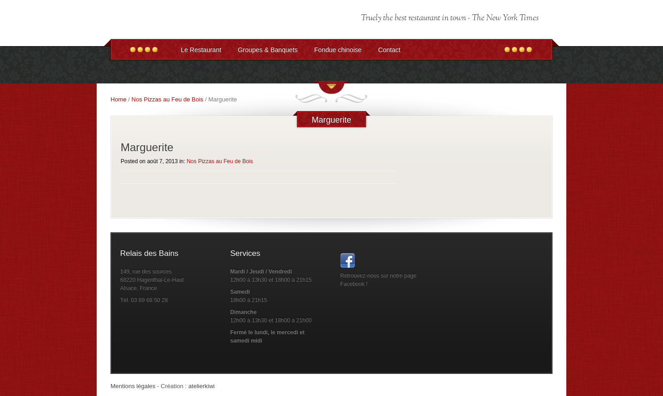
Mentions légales (133, 386)
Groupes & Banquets (268, 49)
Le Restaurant (201, 49)
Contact (389, 49)
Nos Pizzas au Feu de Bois (168, 99)
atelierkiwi (201, 386)
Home (118, 99)
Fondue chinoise (338, 49)
